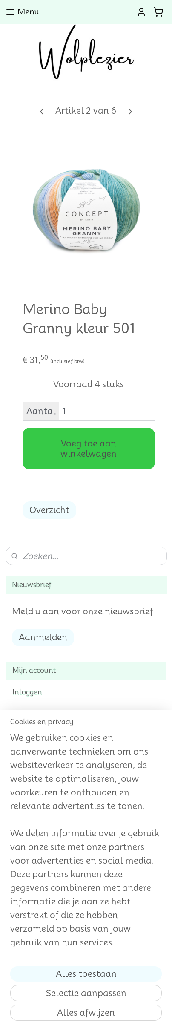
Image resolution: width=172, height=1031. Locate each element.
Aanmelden (43, 637)
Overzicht (49, 510)
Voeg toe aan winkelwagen (88, 448)
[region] (86, 843)
